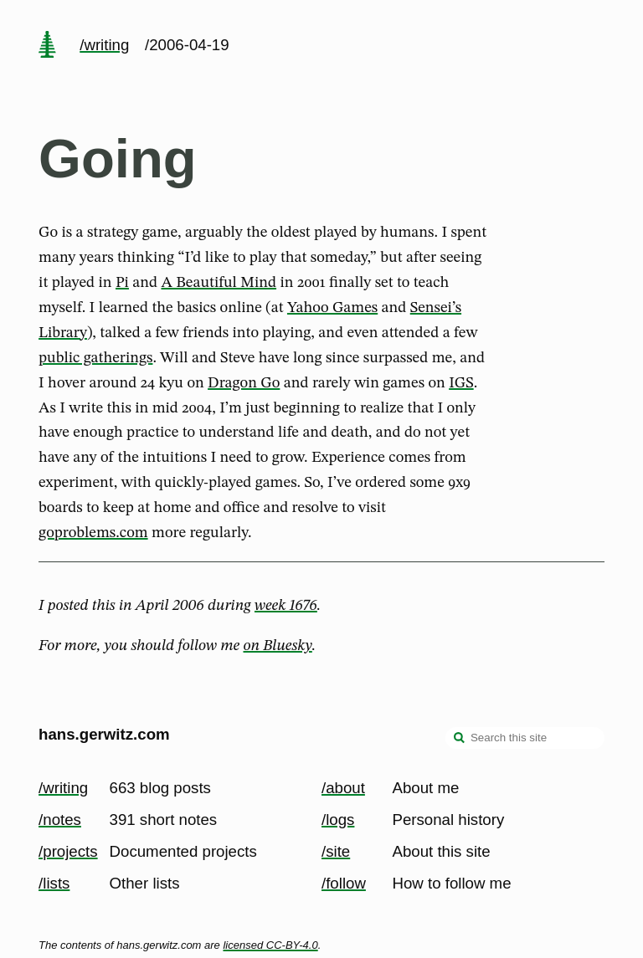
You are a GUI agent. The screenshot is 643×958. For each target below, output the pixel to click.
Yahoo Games (332, 307)
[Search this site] (524, 738)
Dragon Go (244, 383)
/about (343, 788)
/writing (104, 45)
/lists (54, 883)
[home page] (46, 46)
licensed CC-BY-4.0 (270, 945)
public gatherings (95, 358)
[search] (460, 740)
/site (336, 851)
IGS (461, 383)
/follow (344, 883)
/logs (338, 819)
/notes (60, 819)
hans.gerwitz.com (104, 734)
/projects (68, 851)
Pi (122, 282)
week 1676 (286, 605)
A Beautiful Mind (218, 282)
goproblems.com (93, 532)
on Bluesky (278, 645)
